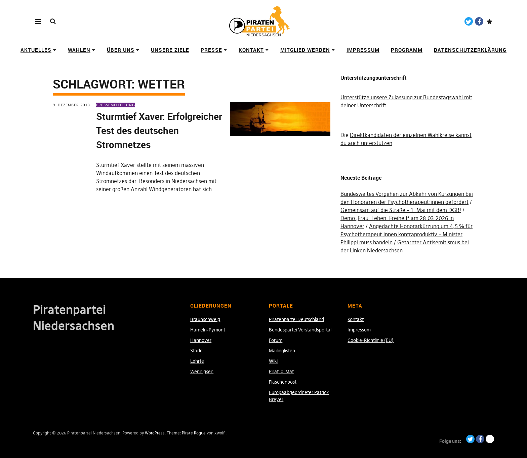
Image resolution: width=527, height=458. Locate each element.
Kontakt (251, 49)
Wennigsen (201, 371)
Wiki (273, 361)
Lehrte (197, 361)
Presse (211, 49)
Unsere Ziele (170, 49)
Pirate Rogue (194, 432)
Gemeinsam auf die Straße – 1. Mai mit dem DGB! (400, 210)
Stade (196, 351)
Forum (275, 340)
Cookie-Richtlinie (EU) (371, 340)
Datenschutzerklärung (470, 49)
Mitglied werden (305, 49)
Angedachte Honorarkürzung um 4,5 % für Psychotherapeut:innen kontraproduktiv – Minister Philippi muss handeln (406, 234)
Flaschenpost (282, 382)
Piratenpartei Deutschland (296, 319)
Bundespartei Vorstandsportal (300, 330)
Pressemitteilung (115, 105)
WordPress (155, 432)
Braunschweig (205, 319)
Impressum (363, 49)
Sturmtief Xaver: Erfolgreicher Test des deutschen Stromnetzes (159, 130)
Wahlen (79, 49)
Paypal (489, 21)
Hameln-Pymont (207, 330)
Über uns (120, 49)
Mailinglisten (282, 351)
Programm (406, 49)
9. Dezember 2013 (71, 105)
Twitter (468, 21)
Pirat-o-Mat (281, 371)
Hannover (200, 340)
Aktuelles (36, 49)
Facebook (479, 21)
